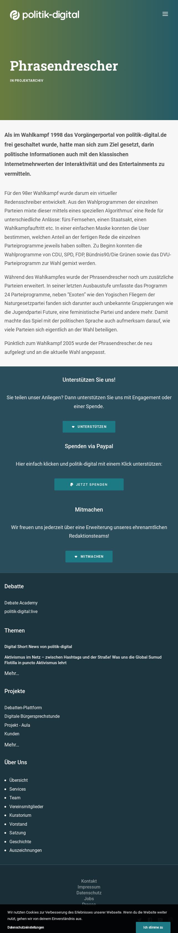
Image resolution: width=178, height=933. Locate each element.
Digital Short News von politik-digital (38, 646)
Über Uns (15, 762)
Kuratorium (20, 815)
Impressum (89, 887)
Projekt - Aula (17, 725)
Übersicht (18, 780)
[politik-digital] (44, 15)
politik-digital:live (20, 611)
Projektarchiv (29, 81)
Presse (89, 904)
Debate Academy (21, 603)
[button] (165, 14)
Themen (14, 630)
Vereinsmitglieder (26, 806)
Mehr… (11, 673)
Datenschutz (89, 892)
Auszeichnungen (25, 850)
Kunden (11, 733)
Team (15, 797)
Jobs (89, 898)
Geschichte (20, 841)
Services (17, 789)
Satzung (17, 832)
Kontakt (89, 881)
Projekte (14, 691)
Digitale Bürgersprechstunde (32, 716)
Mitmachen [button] (88, 557)
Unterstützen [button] (89, 427)
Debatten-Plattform (23, 707)
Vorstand (18, 824)
